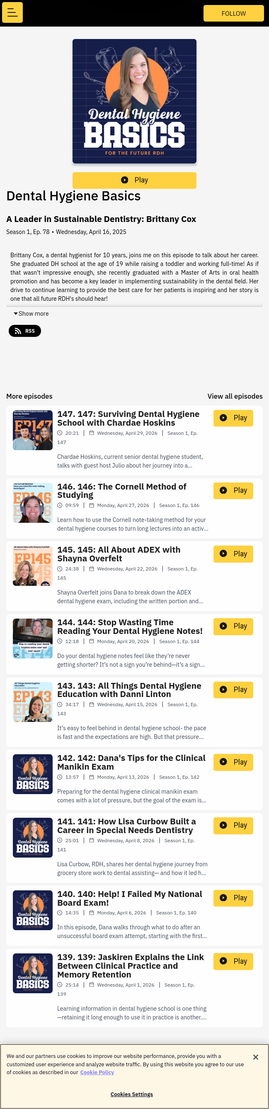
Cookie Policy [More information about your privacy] (97, 1076)
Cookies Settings (132, 1098)
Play (134, 180)
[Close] (256, 1061)
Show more (31, 313)
